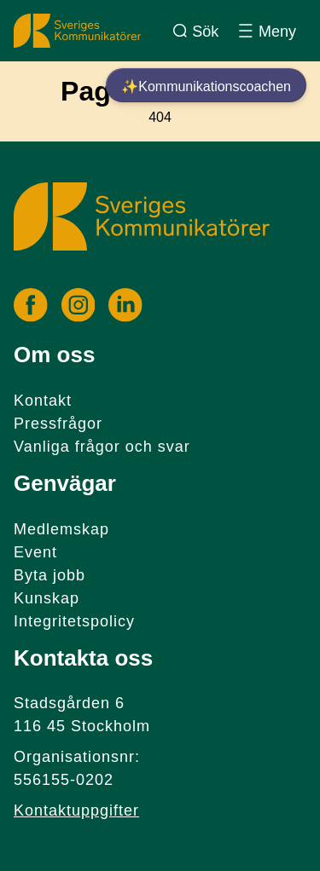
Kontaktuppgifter (76, 810)
